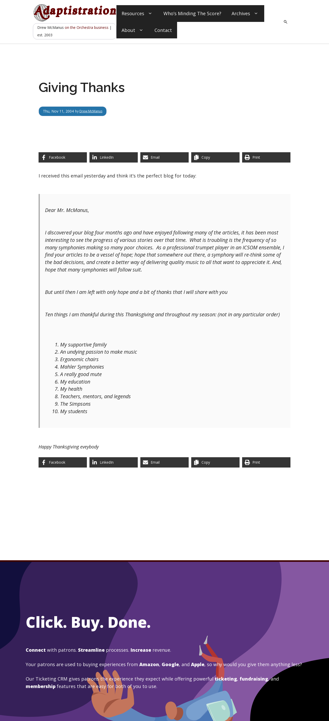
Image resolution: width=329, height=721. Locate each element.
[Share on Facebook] (63, 157)
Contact (163, 30)
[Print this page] (266, 157)
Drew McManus (93, 111)
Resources (137, 13)
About (133, 30)
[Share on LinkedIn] (113, 157)
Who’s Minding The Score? (192, 13)
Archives (245, 13)
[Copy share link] (215, 157)
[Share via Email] (164, 157)
